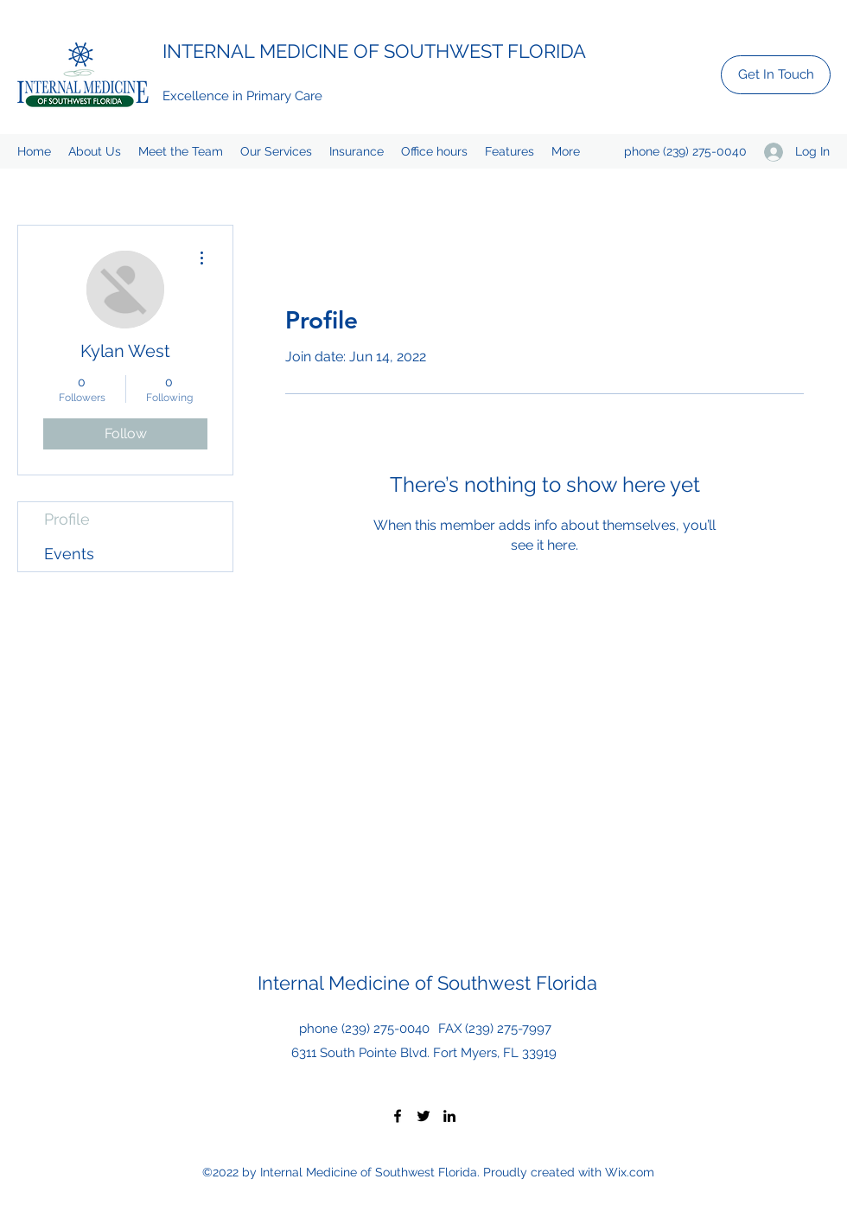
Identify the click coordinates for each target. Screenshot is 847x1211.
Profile (67, 519)
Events (69, 554)
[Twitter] (423, 1116)
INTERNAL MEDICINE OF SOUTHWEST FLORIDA (374, 51)
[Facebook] (397, 1116)
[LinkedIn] (449, 1116)
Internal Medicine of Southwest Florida (427, 983)
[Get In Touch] (776, 74)
